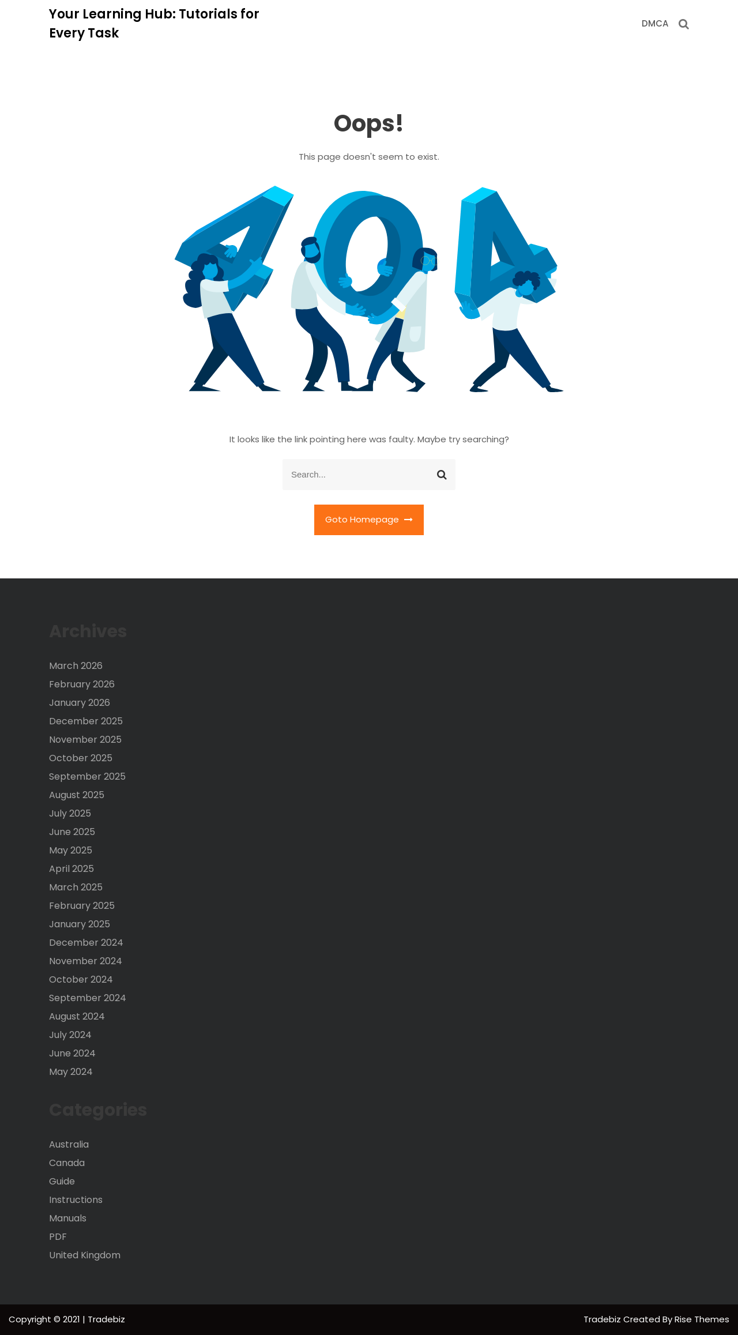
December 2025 (86, 721)
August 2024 (77, 1016)
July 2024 (70, 1034)
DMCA (655, 23)
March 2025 (76, 887)
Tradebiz (603, 1319)
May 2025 (70, 850)
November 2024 (85, 961)
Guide (62, 1181)
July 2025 (70, 813)
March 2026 (76, 665)
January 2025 (79, 924)
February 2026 (82, 684)
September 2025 (87, 776)
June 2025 (72, 831)
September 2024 (87, 998)
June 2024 (72, 1053)
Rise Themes (702, 1319)
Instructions (76, 1199)
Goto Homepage (369, 519)
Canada (67, 1162)
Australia (69, 1144)
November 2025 (85, 739)
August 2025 (76, 795)
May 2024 (71, 1071)
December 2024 (86, 942)
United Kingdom (85, 1255)
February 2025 (82, 905)
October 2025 (80, 758)
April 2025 (71, 868)
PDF (58, 1236)
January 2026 (79, 702)
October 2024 (81, 979)
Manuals (67, 1218)
